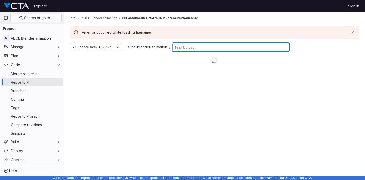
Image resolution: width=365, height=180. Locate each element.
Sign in (353, 6)
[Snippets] (32, 133)
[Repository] (32, 82)
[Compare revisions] (32, 125)
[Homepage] (16, 6)
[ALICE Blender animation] (32, 38)
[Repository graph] (32, 116)
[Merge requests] (32, 74)
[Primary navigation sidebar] (6, 18)
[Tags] (32, 108)
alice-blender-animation (147, 47)
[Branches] (32, 91)
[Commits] (32, 99)
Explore (40, 6)
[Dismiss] (353, 33)
